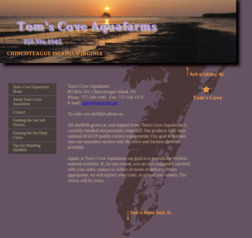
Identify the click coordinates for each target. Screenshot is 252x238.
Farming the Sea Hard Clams (30, 135)
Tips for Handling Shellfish (27, 147)
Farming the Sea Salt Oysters (29, 122)
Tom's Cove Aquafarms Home (31, 89)
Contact (19, 112)
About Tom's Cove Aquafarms (27, 101)
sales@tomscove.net (100, 102)
